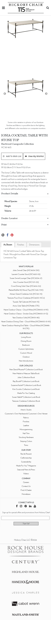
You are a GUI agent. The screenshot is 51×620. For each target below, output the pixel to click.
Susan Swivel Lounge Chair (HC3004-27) (26, 278)
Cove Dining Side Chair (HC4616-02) (26, 286)
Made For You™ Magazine (26, 466)
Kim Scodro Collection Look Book (26, 389)
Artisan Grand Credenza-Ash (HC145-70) (26, 294)
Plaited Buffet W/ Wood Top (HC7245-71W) (26, 290)
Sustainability (26, 462)
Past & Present (26, 454)
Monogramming (26, 429)
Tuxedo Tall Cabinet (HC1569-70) (26, 302)
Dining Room (26, 341)
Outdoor (26, 357)
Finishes (20, 245)
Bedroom (26, 345)
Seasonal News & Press (26, 470)
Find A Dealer (26, 490)
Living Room (26, 337)
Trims (26, 445)
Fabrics (26, 418)
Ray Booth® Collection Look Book (26, 381)
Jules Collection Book (26, 377)
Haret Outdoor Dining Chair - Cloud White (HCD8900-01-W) (26, 322)
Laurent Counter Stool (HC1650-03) (26, 274)
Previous (4, 93)
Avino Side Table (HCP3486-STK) (26, 306)
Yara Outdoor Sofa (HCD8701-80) (26, 318)
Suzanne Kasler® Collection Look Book (26, 385)
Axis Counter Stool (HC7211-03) (26, 282)
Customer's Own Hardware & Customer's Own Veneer (26, 414)
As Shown (7, 245)
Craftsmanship (26, 458)
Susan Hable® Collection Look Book (26, 397)
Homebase (26, 494)
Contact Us (26, 486)
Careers (26, 482)
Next (46, 93)
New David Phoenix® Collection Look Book (26, 369)
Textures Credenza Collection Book (26, 401)
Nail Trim (26, 433)
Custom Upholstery (26, 349)
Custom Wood (26, 353)
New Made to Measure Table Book (26, 373)
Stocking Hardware (26, 437)
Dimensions (34, 245)
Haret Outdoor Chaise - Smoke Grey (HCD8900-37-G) (26, 314)
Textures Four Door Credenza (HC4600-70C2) (26, 298)
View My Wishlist (34, 156)
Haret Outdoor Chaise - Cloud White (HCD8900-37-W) (26, 310)
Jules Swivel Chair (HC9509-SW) (26, 270)
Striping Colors (26, 441)
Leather (26, 425)
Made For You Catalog (26, 393)
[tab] (7, 244)
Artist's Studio (26, 410)
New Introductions (26, 361)
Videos (26, 474)
